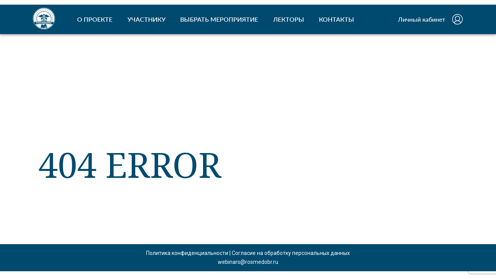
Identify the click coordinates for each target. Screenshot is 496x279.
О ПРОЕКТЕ (94, 19)
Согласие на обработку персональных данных (291, 253)
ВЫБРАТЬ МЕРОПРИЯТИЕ (219, 19)
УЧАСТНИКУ (146, 19)
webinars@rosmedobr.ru (248, 262)
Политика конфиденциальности (187, 253)
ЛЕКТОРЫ (288, 19)
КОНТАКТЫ (336, 19)
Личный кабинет (421, 19)
